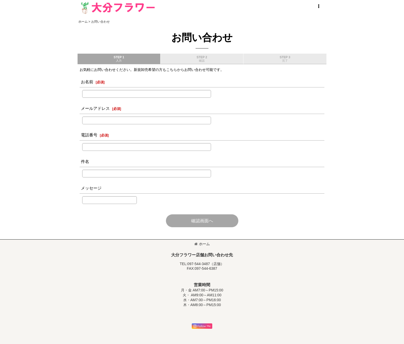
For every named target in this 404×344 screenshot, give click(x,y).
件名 (85, 161)
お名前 (87, 81)
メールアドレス (95, 108)
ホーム (202, 244)
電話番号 (89, 135)
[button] (318, 6)
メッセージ (91, 188)
